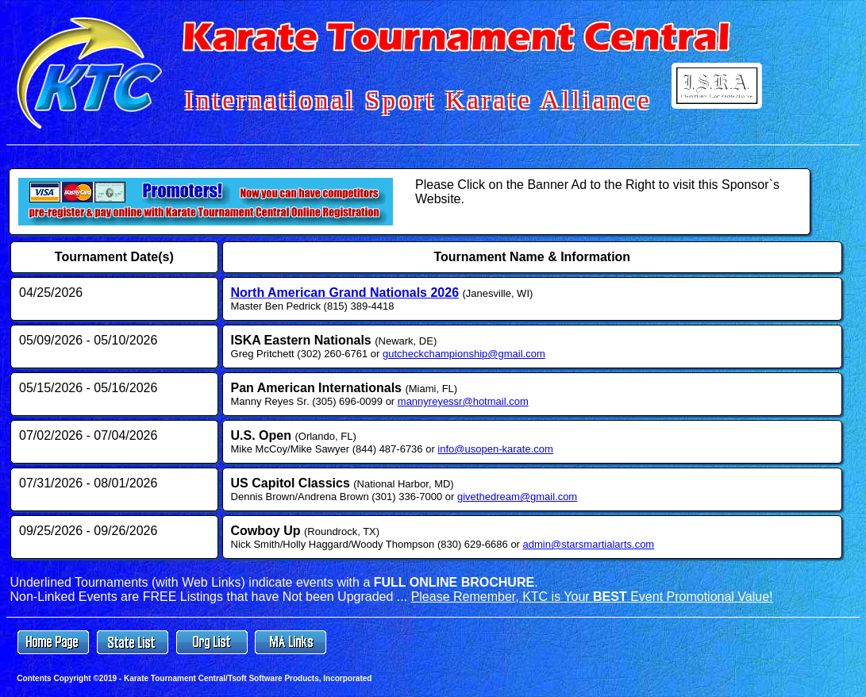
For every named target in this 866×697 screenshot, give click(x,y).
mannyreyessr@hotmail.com (463, 401)
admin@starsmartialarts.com (589, 544)
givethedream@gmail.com (517, 497)
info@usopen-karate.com (494, 449)
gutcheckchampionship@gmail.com (464, 354)
